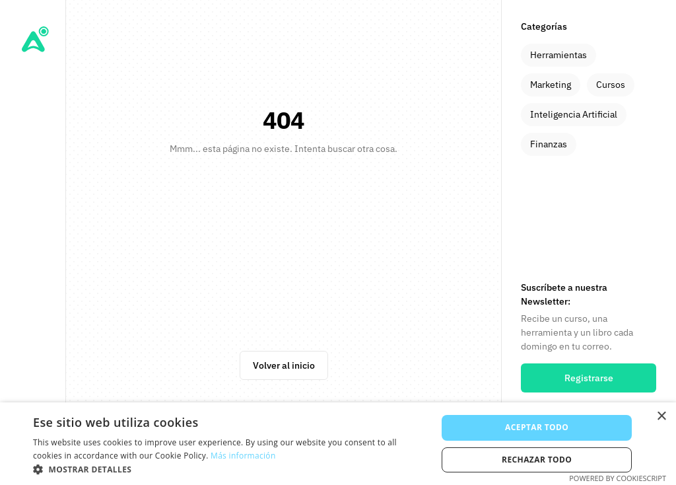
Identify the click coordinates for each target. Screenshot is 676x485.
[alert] (338, 443)
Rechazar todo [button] (537, 459)
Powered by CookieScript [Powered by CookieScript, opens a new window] (617, 478)
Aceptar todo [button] (536, 427)
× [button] (661, 417)
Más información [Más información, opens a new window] (243, 455)
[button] (229, 469)
